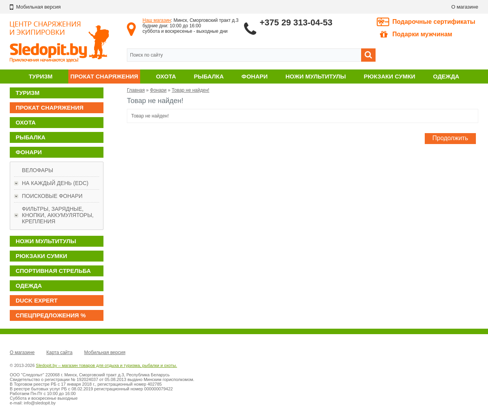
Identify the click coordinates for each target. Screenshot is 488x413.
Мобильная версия (105, 352)
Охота (166, 76)
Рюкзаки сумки (389, 76)
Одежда (446, 76)
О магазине (464, 7)
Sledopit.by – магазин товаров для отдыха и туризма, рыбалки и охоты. (106, 365)
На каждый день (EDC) (55, 183)
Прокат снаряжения (104, 76)
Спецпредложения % (51, 315)
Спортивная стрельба (53, 270)
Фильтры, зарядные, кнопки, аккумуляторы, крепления (58, 215)
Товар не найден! (190, 90)
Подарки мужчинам (416, 34)
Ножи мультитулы (315, 76)
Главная (136, 90)
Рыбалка (209, 76)
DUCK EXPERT (37, 300)
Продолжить (450, 138)
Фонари (255, 76)
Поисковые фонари (52, 196)
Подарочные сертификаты (434, 21)
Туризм (40, 76)
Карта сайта (59, 352)
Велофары (37, 170)
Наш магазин (156, 20)
